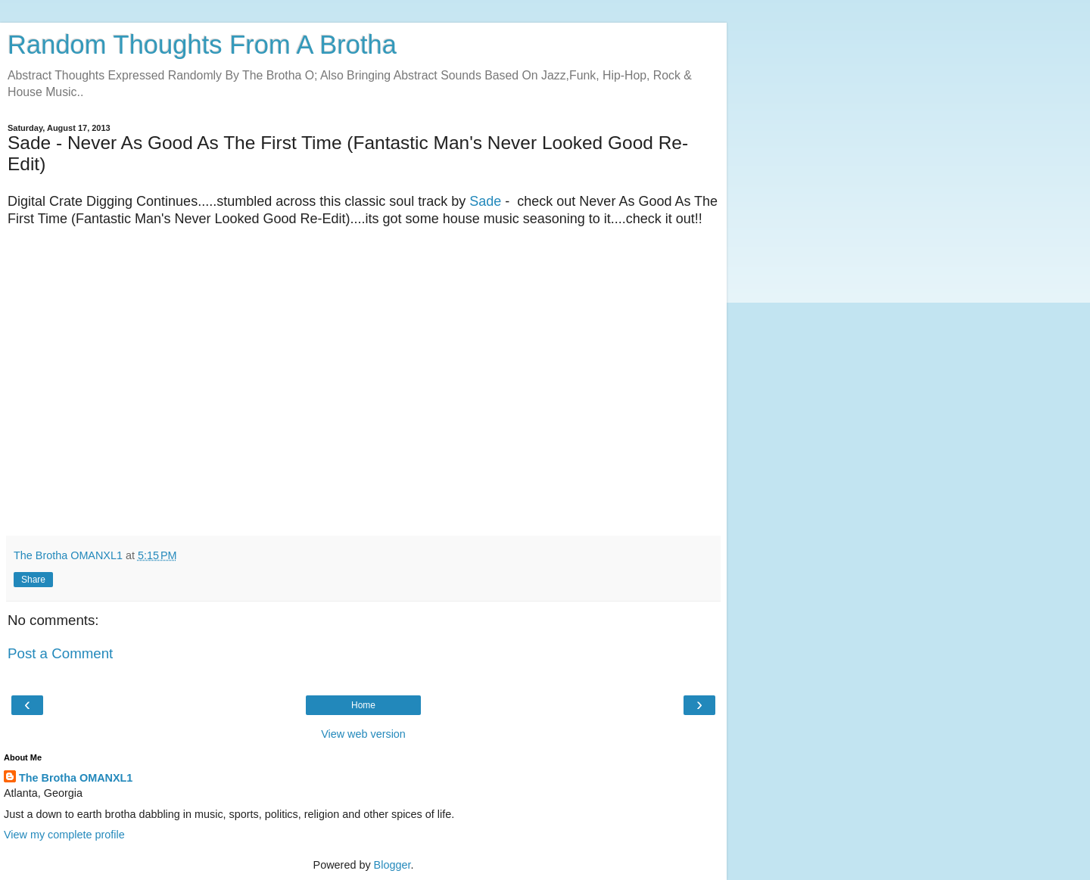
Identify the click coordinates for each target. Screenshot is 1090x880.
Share (33, 579)
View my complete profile (64, 835)
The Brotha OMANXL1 (75, 778)
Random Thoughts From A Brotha (202, 44)
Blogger (392, 865)
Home (363, 705)
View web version (363, 734)
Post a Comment (60, 653)
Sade (485, 201)
